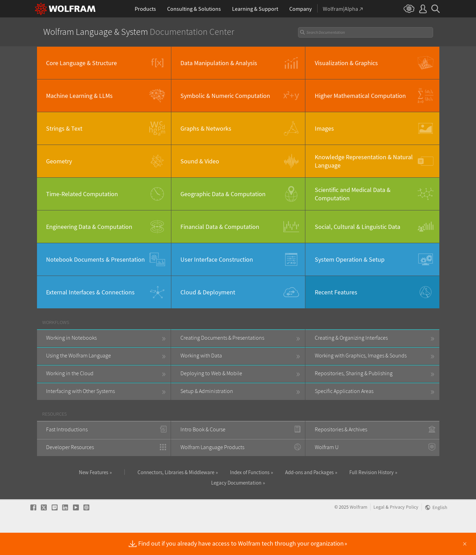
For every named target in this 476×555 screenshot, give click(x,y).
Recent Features (336, 292)
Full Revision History (371, 472)
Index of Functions (249, 472)
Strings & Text (64, 128)
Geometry (59, 161)
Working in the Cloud (70, 373)
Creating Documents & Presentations (222, 337)
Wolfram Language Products (212, 447)
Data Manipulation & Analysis (218, 63)
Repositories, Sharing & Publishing (354, 373)
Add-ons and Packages (309, 472)
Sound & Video (199, 161)
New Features (93, 472)
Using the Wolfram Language (78, 355)
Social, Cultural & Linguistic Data (357, 227)
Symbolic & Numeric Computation (225, 96)
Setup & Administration (206, 390)
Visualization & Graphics (346, 63)
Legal (379, 529)
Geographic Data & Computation (223, 194)
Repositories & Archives (341, 429)
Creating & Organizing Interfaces (351, 337)
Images (324, 128)
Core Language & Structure (81, 63)
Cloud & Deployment (207, 292)
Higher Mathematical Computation (360, 96)
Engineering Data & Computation (89, 227)
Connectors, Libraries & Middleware (175, 472)
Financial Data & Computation (219, 227)
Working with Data (201, 355)
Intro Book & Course (202, 429)
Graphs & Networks (205, 128)
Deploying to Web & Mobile (211, 373)
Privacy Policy (404, 529)
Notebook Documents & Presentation (95, 259)
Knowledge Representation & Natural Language (364, 161)
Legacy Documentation (236, 482)
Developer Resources (70, 447)
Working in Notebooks (71, 337)
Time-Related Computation (82, 194)
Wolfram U (327, 447)
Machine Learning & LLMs (79, 96)
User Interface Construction (216, 259)
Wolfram (358, 529)
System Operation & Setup (350, 259)
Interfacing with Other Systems (80, 390)
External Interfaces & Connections (90, 292)
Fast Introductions (67, 429)
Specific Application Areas (344, 390)
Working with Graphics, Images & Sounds (361, 355)
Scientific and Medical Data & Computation (353, 194)
